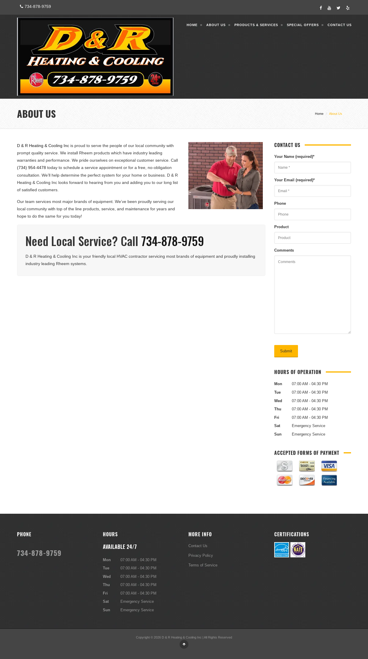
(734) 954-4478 (31, 167)
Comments (284, 250)
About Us (216, 25)
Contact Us (340, 25)
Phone (280, 203)
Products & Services (256, 25)
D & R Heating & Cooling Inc (43, 145)
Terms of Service (202, 565)
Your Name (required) (294, 156)
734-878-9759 (34, 6)
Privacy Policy (200, 555)
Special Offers (303, 25)
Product (281, 226)
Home (192, 25)
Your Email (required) (294, 179)
